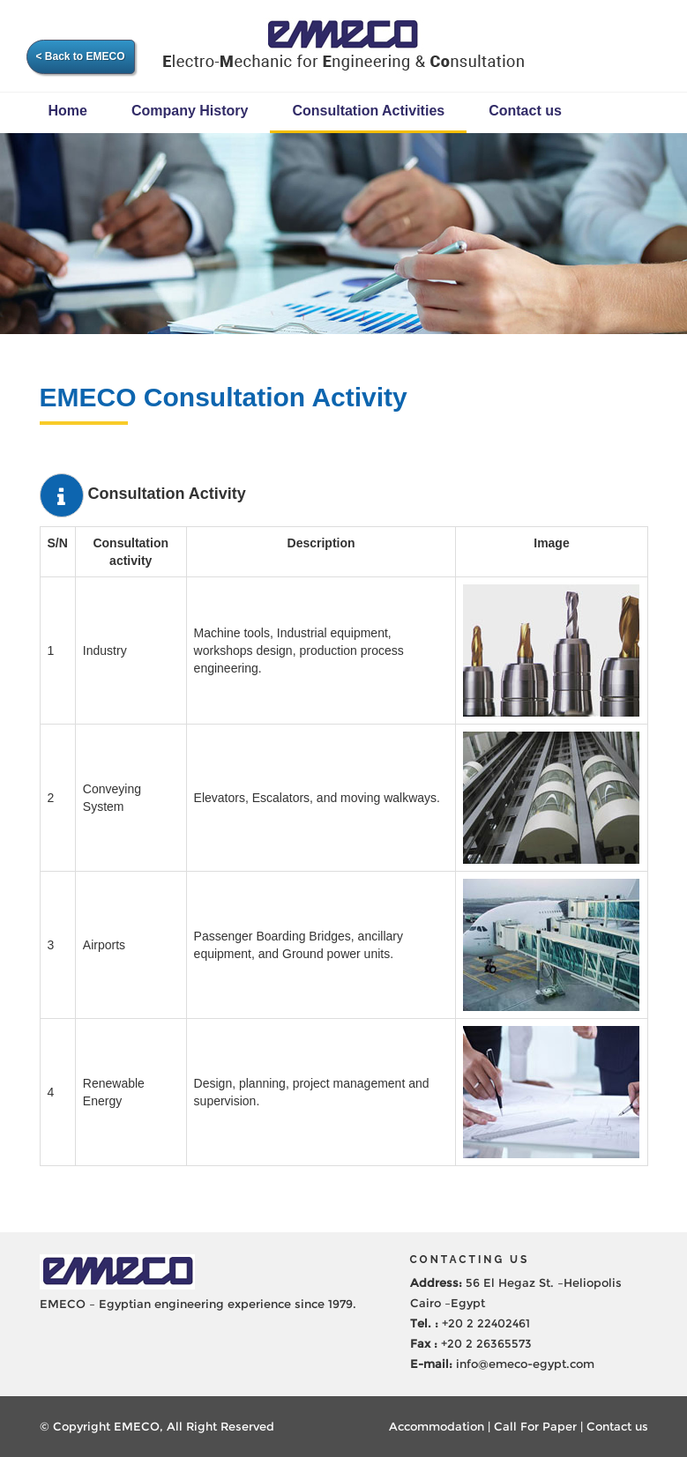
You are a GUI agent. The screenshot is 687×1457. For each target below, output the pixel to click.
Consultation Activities (368, 110)
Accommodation (436, 1426)
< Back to (80, 56)
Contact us (525, 110)
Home (68, 110)
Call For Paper (535, 1426)
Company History (189, 110)
